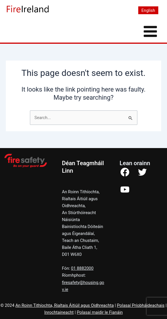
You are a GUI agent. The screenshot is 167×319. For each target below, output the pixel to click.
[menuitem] (148, 10)
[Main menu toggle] (150, 31)
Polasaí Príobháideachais (140, 305)
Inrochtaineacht (58, 312)
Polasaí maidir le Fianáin (100, 312)
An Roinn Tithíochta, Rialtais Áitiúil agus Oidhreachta (64, 305)
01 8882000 (82, 268)
